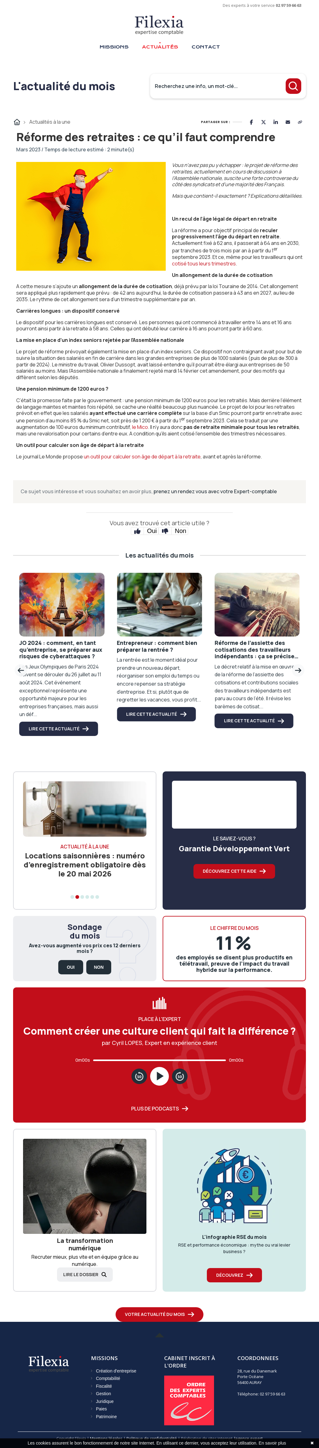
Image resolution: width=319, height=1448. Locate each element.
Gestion (103, 1393)
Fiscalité (104, 1386)
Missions (114, 47)
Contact (206, 47)
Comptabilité (108, 1378)
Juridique (105, 1401)
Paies (101, 1408)
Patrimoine (106, 1416)
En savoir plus (272, 1443)
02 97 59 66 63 (288, 5)
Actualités (160, 47)
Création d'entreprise (116, 1370)
